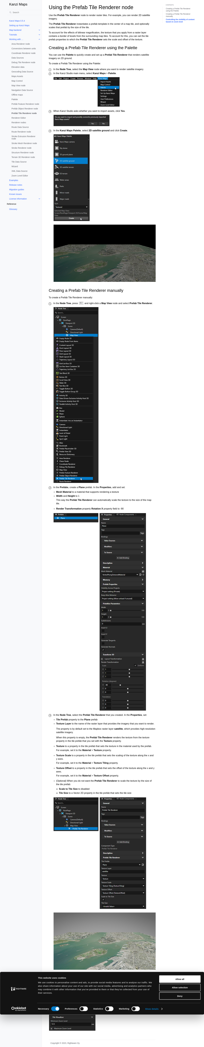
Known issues (15, 194)
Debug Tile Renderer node (23, 62)
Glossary (13, 209)
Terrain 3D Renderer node (23, 157)
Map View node (18, 85)
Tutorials (13, 35)
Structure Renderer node (23, 152)
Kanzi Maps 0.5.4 (17, 21)
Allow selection (180, 1020)
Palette (15, 99)
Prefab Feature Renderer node (25, 104)
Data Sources (18, 58)
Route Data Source (20, 127)
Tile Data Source (19, 162)
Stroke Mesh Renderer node (24, 143)
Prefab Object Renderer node (25, 108)
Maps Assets (17, 76)
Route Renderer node (21, 132)
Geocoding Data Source (22, 71)
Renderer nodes (19, 122)
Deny (180, 1028)
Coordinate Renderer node (24, 53)
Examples (13, 180)
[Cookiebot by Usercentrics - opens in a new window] (18, 1041)
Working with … (16, 39)
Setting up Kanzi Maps (19, 25)
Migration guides (16, 189)
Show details (152, 1041)
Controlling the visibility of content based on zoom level (180, 20)
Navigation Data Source (22, 90)
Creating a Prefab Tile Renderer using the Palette (178, 10)
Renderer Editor (19, 118)
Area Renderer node (21, 44)
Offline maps (17, 95)
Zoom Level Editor (20, 175)
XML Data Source (20, 171)
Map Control (17, 81)
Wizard (15, 166)
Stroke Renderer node (22, 148)
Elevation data (18, 67)
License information (18, 199)
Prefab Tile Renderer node (24, 113)
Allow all (179, 1011)
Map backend (15, 30)
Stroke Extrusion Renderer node (23, 137)
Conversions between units (24, 48)
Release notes (15, 185)
